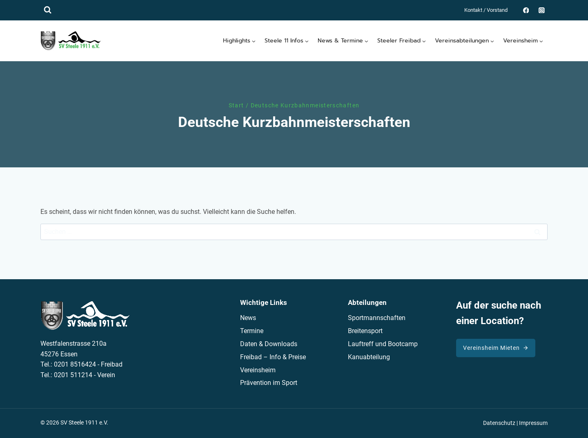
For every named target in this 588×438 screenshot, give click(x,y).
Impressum (533, 423)
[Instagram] (542, 10)
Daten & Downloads (268, 344)
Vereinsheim (258, 370)
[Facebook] (526, 10)
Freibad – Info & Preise (273, 357)
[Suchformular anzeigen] (47, 10)
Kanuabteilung (369, 357)
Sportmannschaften (376, 318)
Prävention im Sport (268, 383)
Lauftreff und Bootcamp (383, 344)
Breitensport (365, 331)
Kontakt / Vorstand (486, 10)
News (248, 318)
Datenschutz (499, 423)
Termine (251, 331)
